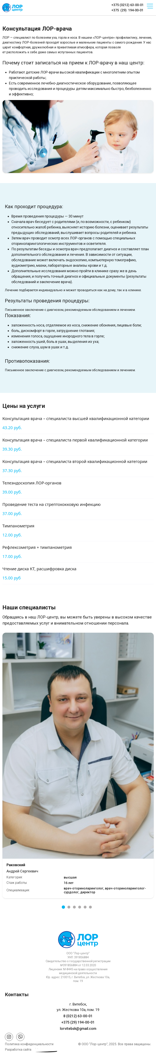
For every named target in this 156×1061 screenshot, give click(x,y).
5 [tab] (85, 907)
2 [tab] (68, 907)
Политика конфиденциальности (29, 1044)
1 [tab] (63, 907)
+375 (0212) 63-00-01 (127, 5)
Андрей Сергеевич (78, 868)
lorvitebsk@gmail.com (78, 1028)
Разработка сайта (18, 1049)
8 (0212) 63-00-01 (78, 1016)
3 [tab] (74, 907)
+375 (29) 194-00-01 (127, 10)
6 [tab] (90, 907)
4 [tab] (79, 907)
